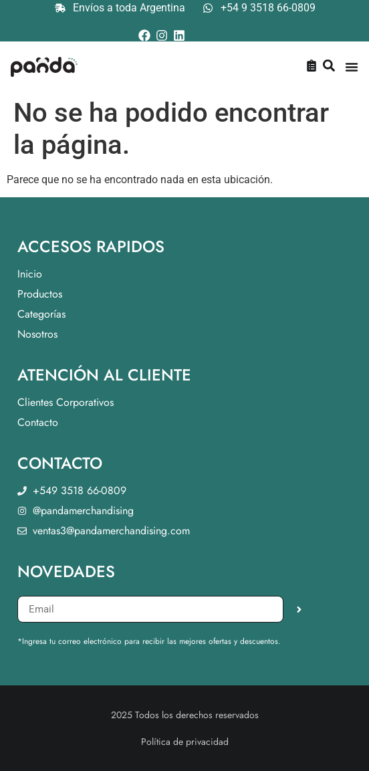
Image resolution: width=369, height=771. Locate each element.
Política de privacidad (185, 741)
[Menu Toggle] (351, 67)
